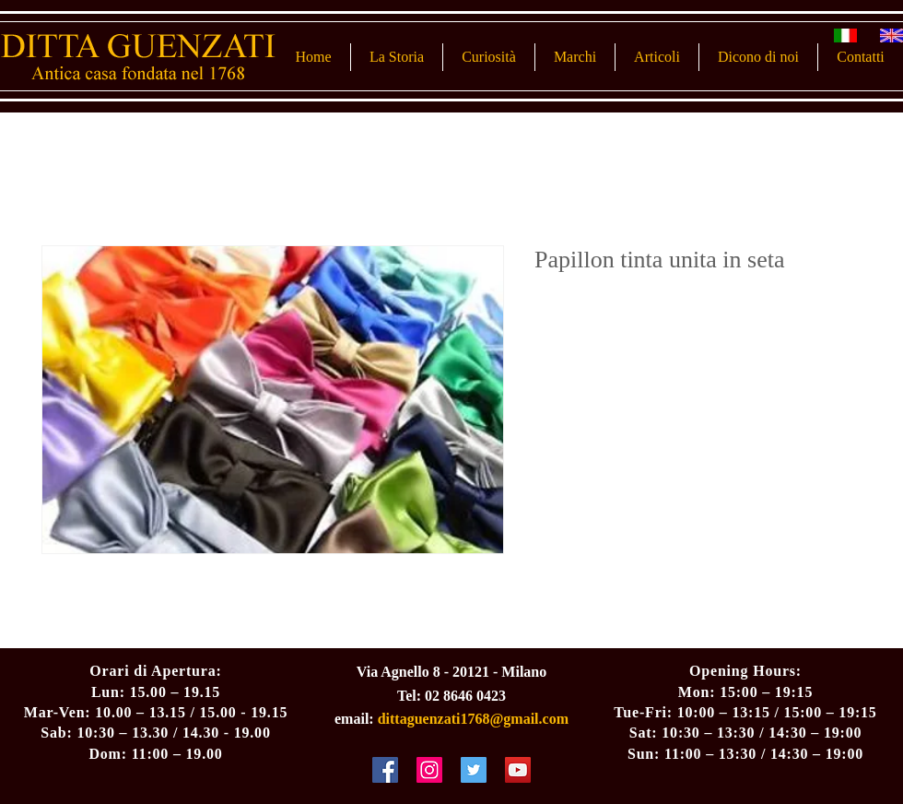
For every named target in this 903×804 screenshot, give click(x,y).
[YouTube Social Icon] (518, 770)
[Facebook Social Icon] (385, 770)
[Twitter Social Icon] (474, 770)
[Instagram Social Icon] (429, 770)
